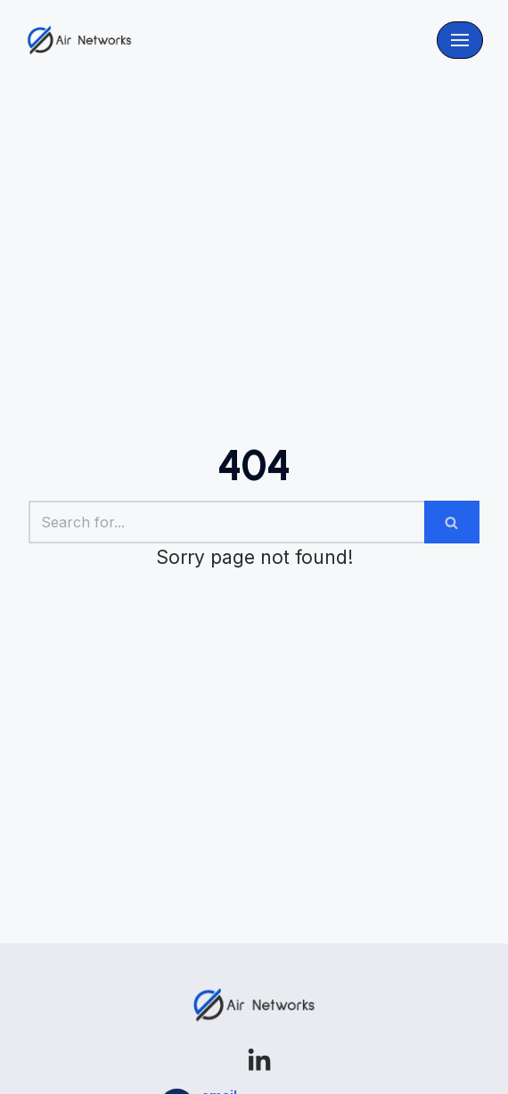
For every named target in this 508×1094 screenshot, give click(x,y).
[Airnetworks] (79, 40)
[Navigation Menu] (460, 40)
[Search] (226, 522)
